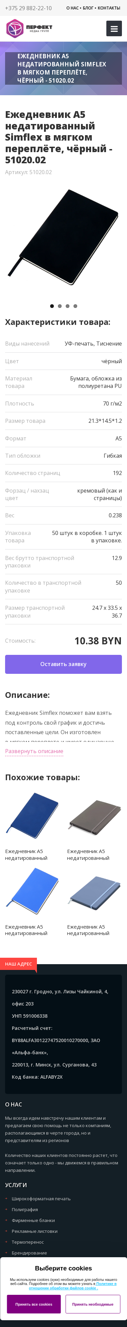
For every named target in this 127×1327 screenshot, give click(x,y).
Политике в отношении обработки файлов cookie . (73, 1286)
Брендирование (29, 1253)
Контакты (109, 8)
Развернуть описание (34, 751)
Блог (88, 8)
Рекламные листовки (35, 1231)
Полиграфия (25, 1209)
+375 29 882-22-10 (28, 8)
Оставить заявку (63, 664)
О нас (72, 8)
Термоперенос (28, 1242)
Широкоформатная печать (41, 1199)
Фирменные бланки (33, 1220)
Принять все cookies (33, 1304)
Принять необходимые (92, 1304)
